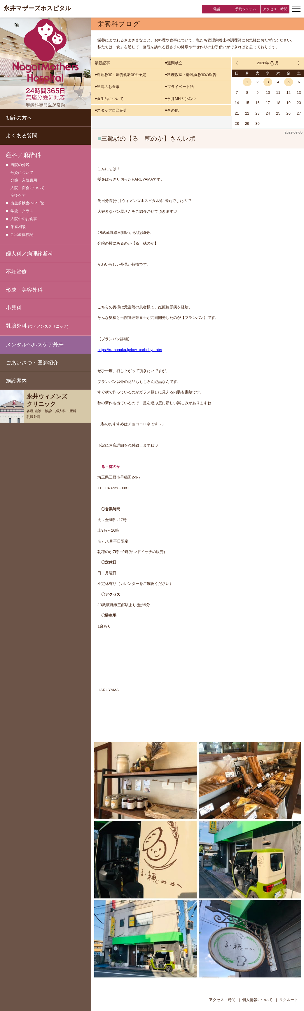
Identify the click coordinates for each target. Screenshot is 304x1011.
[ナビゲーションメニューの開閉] (296, 9)
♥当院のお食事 (107, 86)
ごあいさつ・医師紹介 (32, 363)
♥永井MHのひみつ (180, 98)
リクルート (288, 999)
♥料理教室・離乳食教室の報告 (190, 74)
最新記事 (102, 63)
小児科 (14, 308)
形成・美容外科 (24, 290)
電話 (216, 9)
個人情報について (257, 999)
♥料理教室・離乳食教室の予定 (120, 74)
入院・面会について (28, 188)
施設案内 (16, 381)
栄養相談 (18, 227)
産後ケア (18, 195)
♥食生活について (109, 98)
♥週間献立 (173, 63)
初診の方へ (19, 118)
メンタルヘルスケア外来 (35, 345)
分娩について (22, 172)
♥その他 (172, 110)
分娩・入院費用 (24, 180)
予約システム (245, 9)
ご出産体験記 (22, 235)
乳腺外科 (37, 326)
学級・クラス (22, 211)
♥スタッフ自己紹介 (111, 110)
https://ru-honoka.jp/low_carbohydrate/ (129, 349)
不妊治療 (16, 272)
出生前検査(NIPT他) (27, 203)
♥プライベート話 (179, 86)
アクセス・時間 (275, 9)
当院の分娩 (20, 165)
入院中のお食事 (24, 219)
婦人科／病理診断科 (29, 254)
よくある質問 (21, 136)
